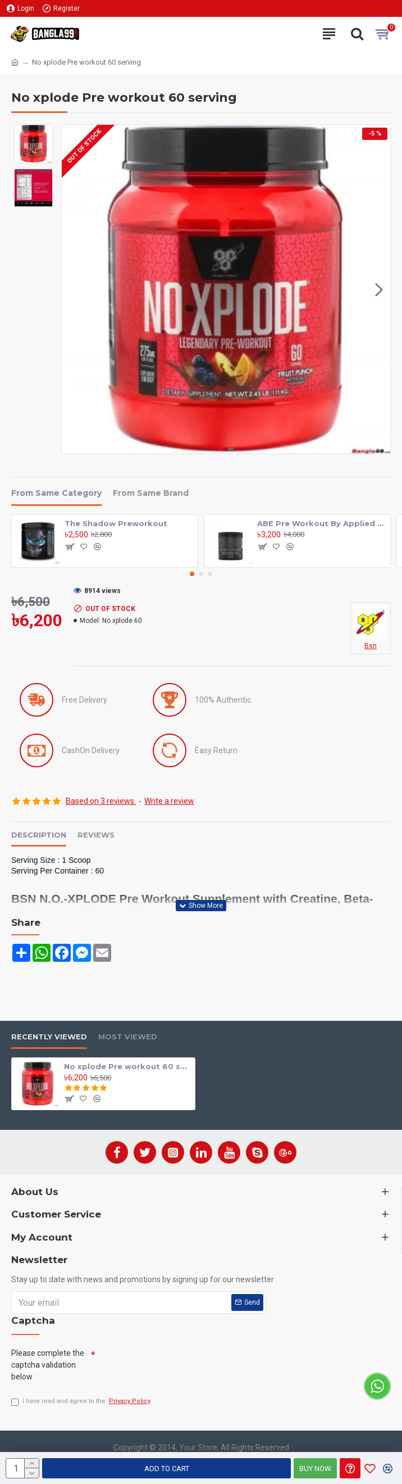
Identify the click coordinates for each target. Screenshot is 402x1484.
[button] (379, 289)
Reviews (96, 834)
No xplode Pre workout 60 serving (127, 1065)
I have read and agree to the (81, 1401)
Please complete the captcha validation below (47, 1364)
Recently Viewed (49, 1036)
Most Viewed (127, 1036)
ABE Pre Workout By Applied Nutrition (321, 523)
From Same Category (56, 493)
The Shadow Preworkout (116, 523)
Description (38, 834)
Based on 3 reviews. (101, 801)
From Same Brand (151, 493)
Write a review (169, 801)
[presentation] (180, 1365)
